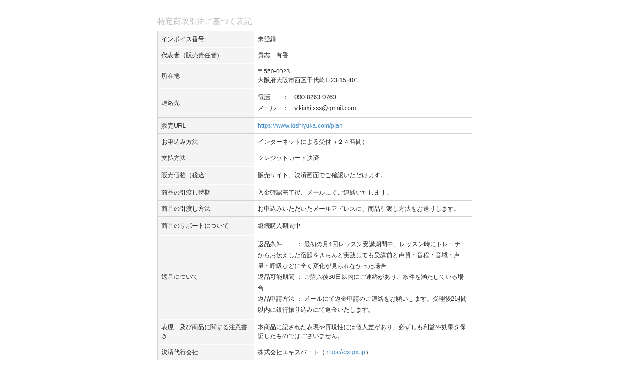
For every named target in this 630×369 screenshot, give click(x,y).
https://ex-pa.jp (345, 351)
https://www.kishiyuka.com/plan (300, 125)
